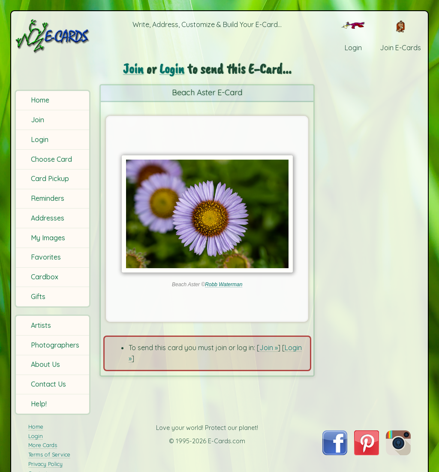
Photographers (55, 345)
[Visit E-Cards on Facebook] (334, 452)
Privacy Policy (45, 463)
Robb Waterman (223, 284)
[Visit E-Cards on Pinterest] (366, 452)
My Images (48, 237)
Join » (268, 347)
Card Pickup (50, 178)
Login (39, 139)
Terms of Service (49, 454)
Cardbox (44, 276)
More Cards (42, 445)
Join (37, 119)
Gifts (38, 296)
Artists (41, 325)
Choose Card (51, 159)
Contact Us (48, 384)
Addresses (47, 218)
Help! (39, 403)
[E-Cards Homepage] (53, 36)
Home (40, 100)
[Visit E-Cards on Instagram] (398, 452)
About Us (45, 364)
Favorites (46, 257)
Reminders (47, 198)
